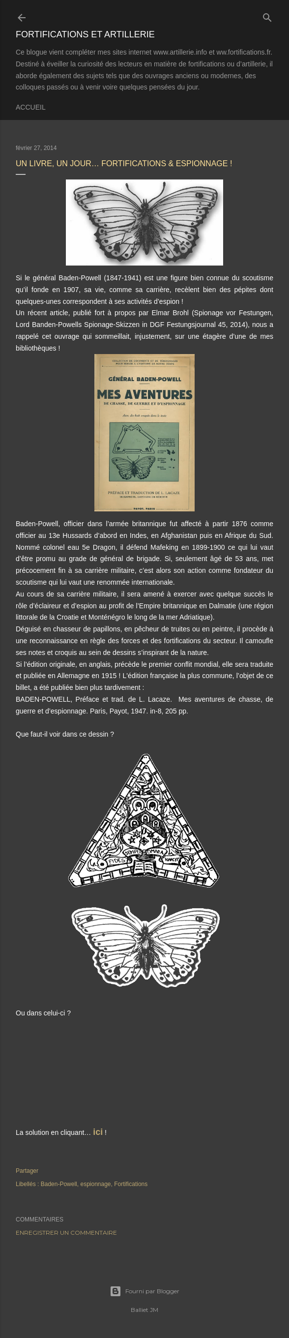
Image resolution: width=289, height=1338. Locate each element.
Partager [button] (27, 1170)
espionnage (95, 1184)
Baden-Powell (59, 1184)
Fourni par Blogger (144, 1291)
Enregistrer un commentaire (66, 1232)
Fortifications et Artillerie (85, 34)
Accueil (31, 107)
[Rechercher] (267, 15)
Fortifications (130, 1184)
